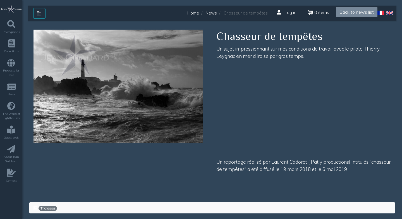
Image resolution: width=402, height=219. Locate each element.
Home (193, 13)
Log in (286, 12)
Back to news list (356, 12)
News (211, 13)
